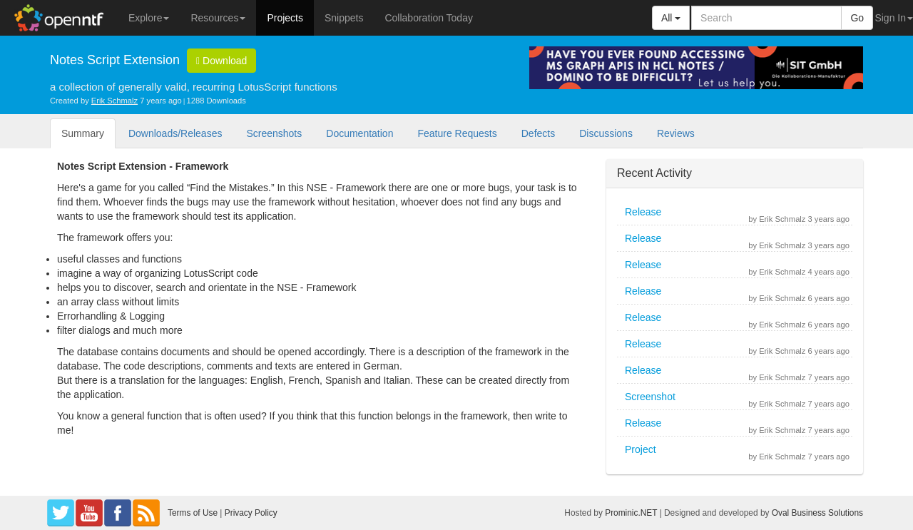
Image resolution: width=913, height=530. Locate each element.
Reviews (676, 133)
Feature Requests (456, 133)
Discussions (606, 133)
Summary (82, 133)
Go (857, 18)
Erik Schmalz (114, 100)
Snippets (344, 18)
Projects (285, 18)
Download (221, 60)
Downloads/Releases (175, 133)
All (670, 18)
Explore (148, 18)
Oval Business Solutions (817, 513)
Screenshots (274, 133)
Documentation (359, 133)
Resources (217, 18)
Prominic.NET (631, 513)
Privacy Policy (251, 513)
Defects (538, 133)
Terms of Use (193, 513)
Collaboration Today (428, 18)
